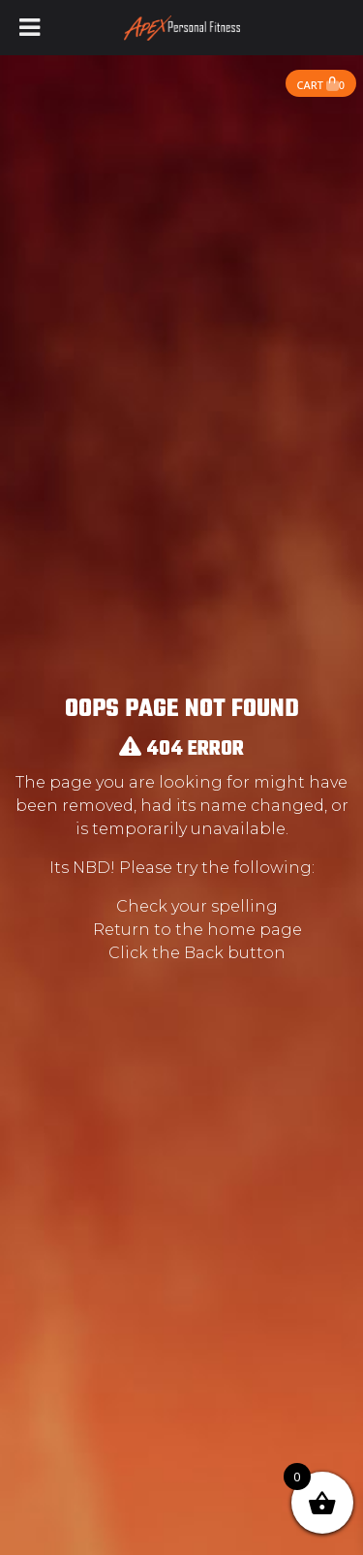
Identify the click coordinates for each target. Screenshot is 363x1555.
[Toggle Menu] (29, 27)
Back (204, 953)
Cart (321, 85)
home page (254, 929)
